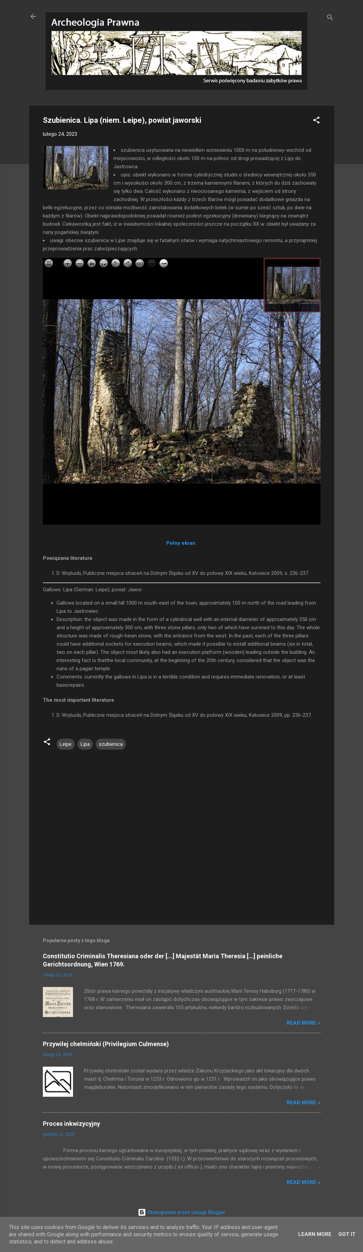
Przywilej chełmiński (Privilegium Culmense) (106, 1043)
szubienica (111, 744)
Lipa (85, 744)
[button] (316, 121)
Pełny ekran (180, 543)
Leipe (66, 744)
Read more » (303, 1023)
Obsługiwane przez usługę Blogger (181, 1212)
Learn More (314, 1234)
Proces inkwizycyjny (71, 1123)
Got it (346, 1234)
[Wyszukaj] (330, 18)
